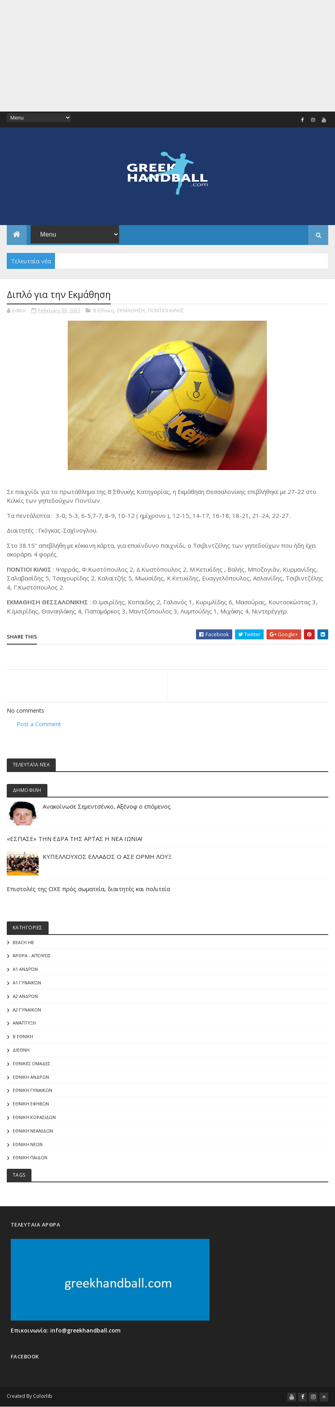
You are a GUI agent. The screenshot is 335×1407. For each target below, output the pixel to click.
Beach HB (23, 942)
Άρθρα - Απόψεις (32, 955)
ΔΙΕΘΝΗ (21, 1050)
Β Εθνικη (103, 310)
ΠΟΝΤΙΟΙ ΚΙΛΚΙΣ (166, 310)
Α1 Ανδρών (25, 969)
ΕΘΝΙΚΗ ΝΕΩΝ (28, 1144)
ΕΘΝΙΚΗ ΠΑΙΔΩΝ (30, 1157)
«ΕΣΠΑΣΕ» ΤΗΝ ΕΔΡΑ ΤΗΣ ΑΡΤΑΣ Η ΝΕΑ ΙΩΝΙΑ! (74, 839)
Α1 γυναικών (27, 983)
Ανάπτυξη (24, 1023)
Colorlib (42, 1396)
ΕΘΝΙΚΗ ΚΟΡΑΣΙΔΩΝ (34, 1117)
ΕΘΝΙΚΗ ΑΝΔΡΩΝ (31, 1077)
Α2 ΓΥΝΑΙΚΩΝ (27, 1010)
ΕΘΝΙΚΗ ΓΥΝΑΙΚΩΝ (32, 1090)
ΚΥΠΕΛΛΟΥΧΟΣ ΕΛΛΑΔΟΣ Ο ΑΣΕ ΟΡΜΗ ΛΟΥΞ (107, 856)
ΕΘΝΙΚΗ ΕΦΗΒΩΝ (31, 1104)
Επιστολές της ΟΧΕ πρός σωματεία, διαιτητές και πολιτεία (88, 889)
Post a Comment (39, 724)
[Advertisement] (167, 56)
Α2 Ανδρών (25, 996)
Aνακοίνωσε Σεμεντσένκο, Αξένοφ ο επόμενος (107, 806)
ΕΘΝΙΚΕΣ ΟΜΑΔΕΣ (31, 1063)
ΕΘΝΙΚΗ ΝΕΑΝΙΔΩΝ (33, 1131)
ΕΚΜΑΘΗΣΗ (131, 310)
